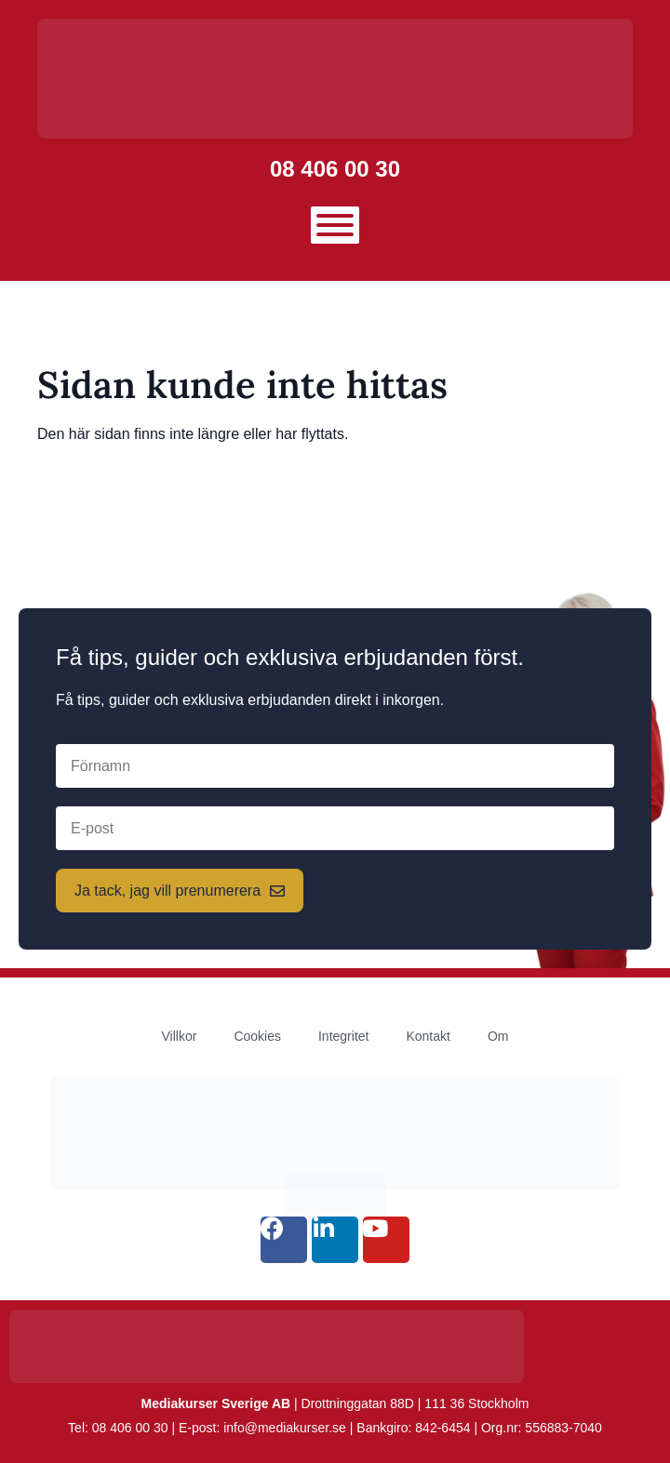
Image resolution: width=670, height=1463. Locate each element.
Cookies (257, 1036)
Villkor (179, 1036)
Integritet (343, 1036)
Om (498, 1036)
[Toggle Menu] (335, 225)
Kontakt (427, 1036)
